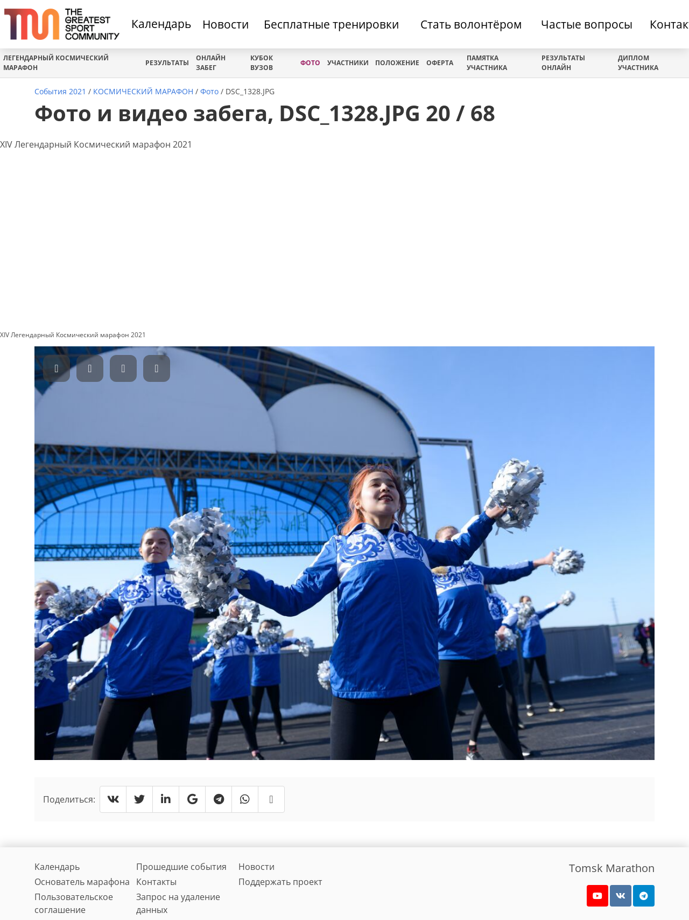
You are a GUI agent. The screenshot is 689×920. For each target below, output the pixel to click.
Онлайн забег (211, 62)
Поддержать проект (280, 882)
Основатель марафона (82, 882)
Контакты (156, 882)
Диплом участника (638, 62)
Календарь (161, 23)
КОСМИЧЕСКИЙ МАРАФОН (143, 91)
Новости (256, 867)
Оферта (439, 62)
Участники (348, 62)
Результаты (167, 62)
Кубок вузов (261, 62)
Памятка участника (487, 62)
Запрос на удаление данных (178, 903)
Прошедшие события (181, 867)
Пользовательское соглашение (73, 903)
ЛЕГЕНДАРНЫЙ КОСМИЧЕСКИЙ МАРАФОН (56, 62)
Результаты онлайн (563, 62)
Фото (310, 62)
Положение (397, 62)
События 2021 (60, 91)
